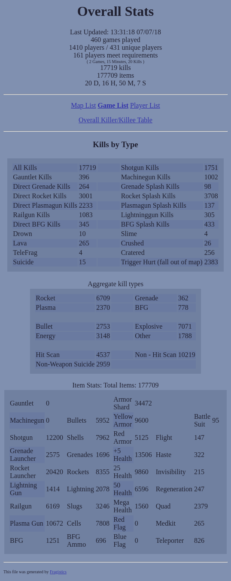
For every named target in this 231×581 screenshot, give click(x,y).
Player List (145, 105)
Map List (83, 105)
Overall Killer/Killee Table (115, 120)
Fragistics (58, 571)
